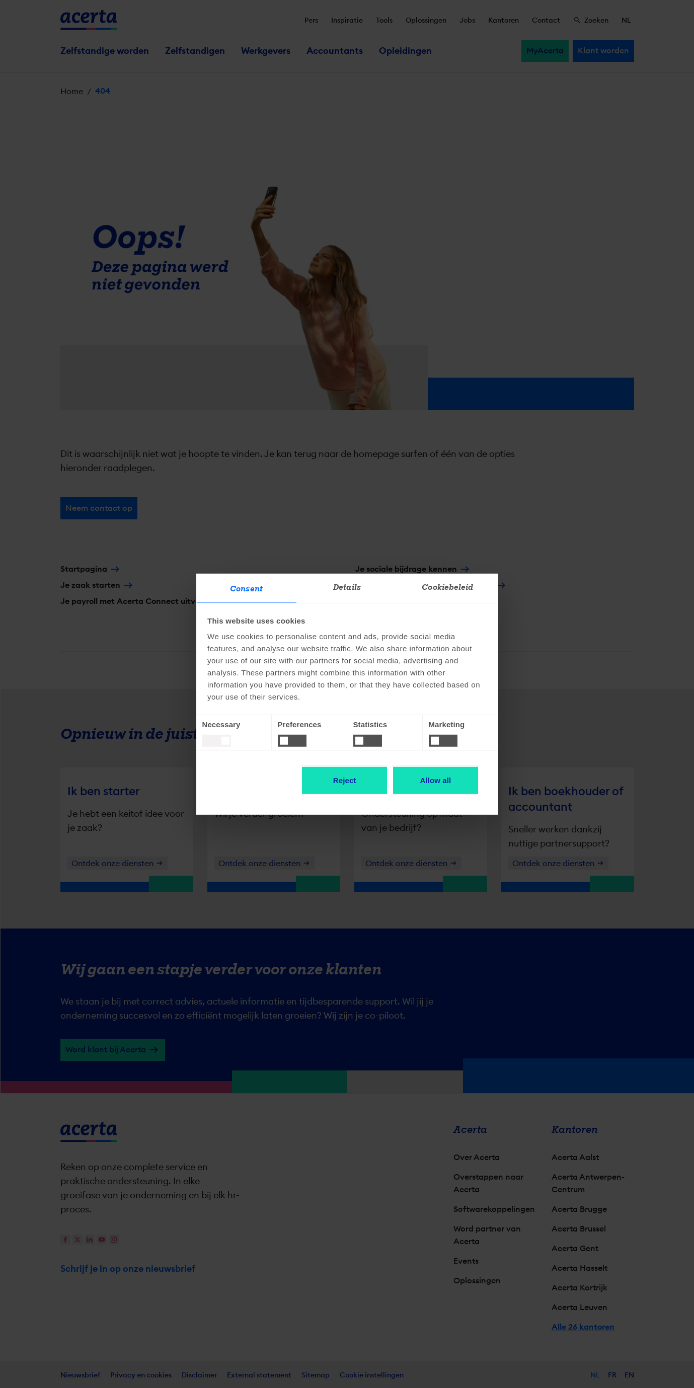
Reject (344, 780)
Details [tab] (347, 587)
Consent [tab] (246, 589)
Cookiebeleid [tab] (447, 587)
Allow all (435, 780)
